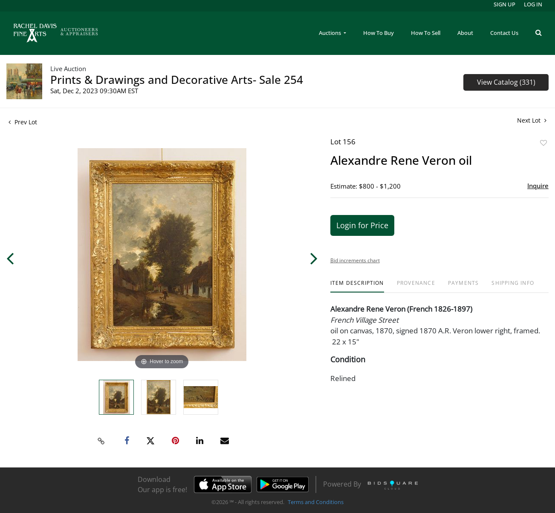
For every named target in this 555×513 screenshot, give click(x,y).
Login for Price (362, 225)
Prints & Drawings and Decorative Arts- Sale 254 (176, 79)
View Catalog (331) (506, 82)
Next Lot (531, 120)
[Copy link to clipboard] (101, 441)
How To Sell (425, 33)
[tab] (357, 286)
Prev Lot (23, 122)
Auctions (330, 33)
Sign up (504, 4)
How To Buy (378, 33)
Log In (533, 4)
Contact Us (504, 33)
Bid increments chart (355, 260)
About (465, 33)
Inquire (538, 185)
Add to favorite (543, 143)
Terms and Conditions (316, 502)
